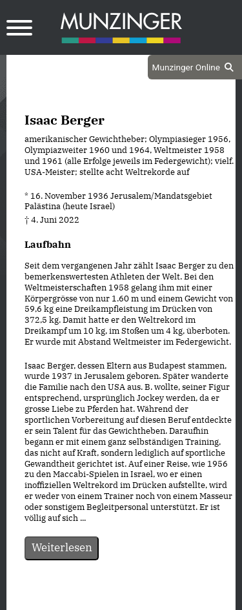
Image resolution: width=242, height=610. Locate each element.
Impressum (156, 599)
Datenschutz (88, 599)
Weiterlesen (62, 547)
